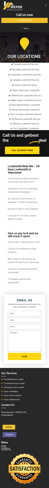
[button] (46, 5)
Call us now (24, 15)
